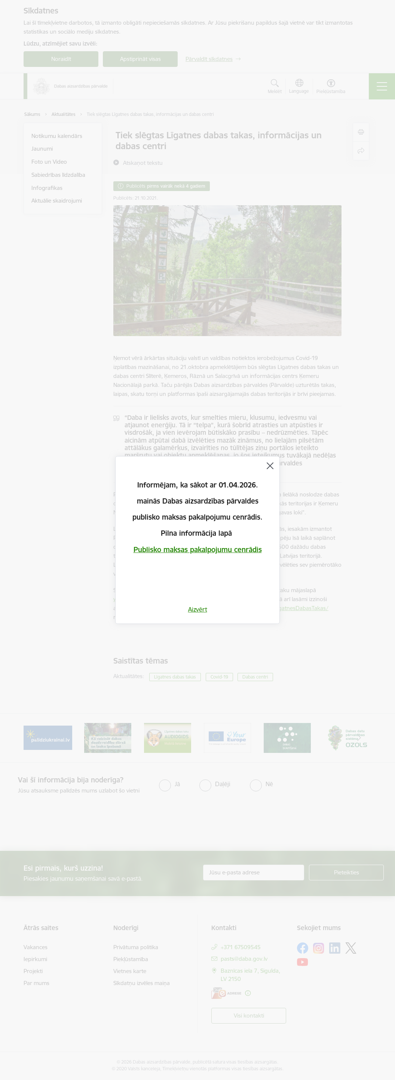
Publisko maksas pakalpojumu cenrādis (198, 549)
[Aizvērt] (270, 465)
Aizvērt (197, 609)
